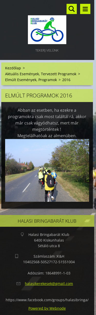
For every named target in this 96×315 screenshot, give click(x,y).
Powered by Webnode (47, 308)
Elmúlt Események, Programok (31, 79)
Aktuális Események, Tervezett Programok (40, 73)
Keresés (72, 9)
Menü (85, 9)
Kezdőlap (13, 68)
